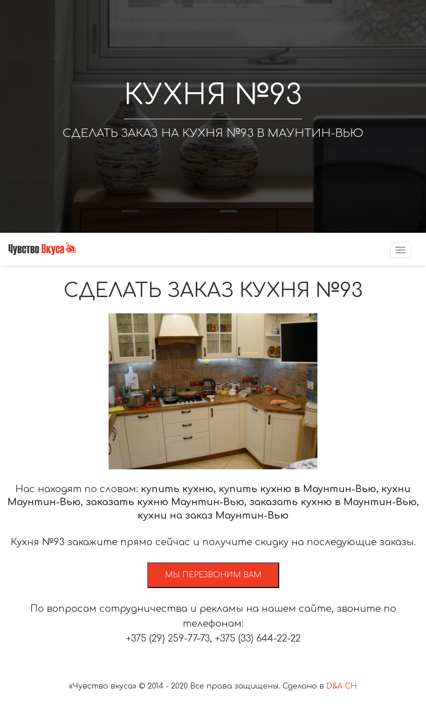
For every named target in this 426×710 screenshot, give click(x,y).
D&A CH (341, 686)
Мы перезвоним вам (213, 575)
